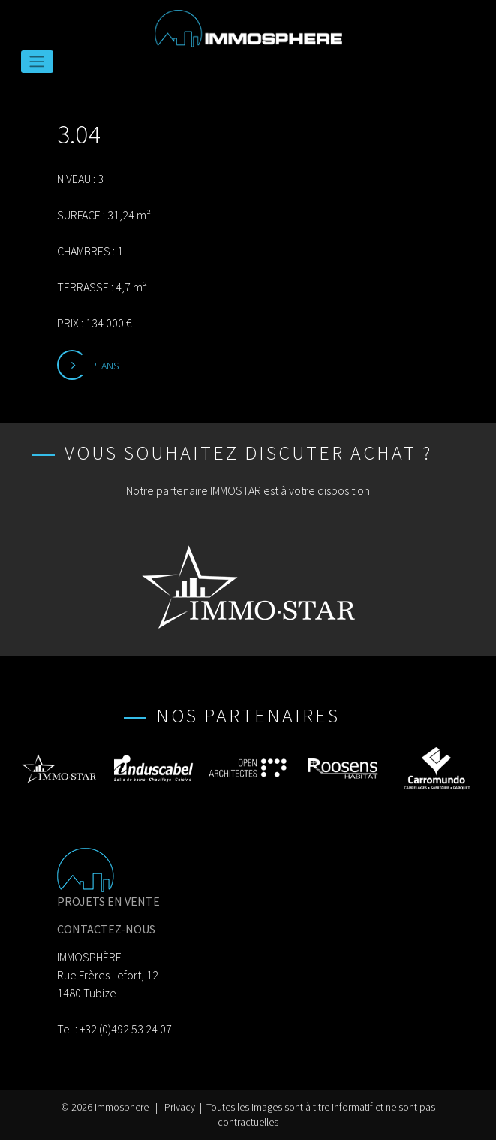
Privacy (179, 1107)
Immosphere (122, 1107)
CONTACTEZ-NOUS (106, 928)
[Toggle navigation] (37, 61)
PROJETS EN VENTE (108, 901)
